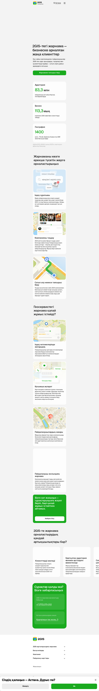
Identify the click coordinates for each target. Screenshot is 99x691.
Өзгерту (25, 686)
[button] (64, 3)
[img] (34, 670)
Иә (74, 686)
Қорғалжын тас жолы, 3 (47, 620)
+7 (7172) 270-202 (44, 605)
